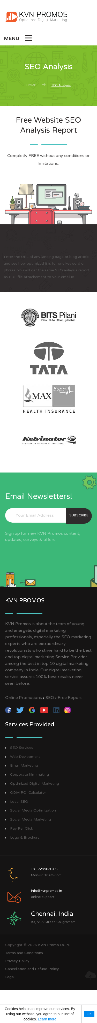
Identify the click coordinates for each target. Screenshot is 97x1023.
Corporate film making (29, 775)
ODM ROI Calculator (28, 793)
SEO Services (21, 748)
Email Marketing (24, 766)
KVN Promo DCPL (54, 945)
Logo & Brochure (25, 838)
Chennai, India (52, 914)
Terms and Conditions (24, 953)
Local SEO (19, 802)
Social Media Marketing (30, 819)
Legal (9, 977)
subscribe (78, 515)
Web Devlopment (25, 757)
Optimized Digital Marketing (34, 784)
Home (31, 85)
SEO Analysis (61, 85)
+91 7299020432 (44, 869)
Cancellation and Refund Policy (32, 969)
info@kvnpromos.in (46, 891)
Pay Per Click (21, 829)
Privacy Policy (17, 961)
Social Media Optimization (33, 810)
